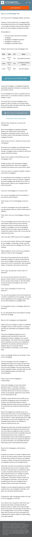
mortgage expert (24, 22)
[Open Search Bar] (26, 2)
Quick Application (15, 8)
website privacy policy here (19, 531)
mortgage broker (23, 183)
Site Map (27, 531)
